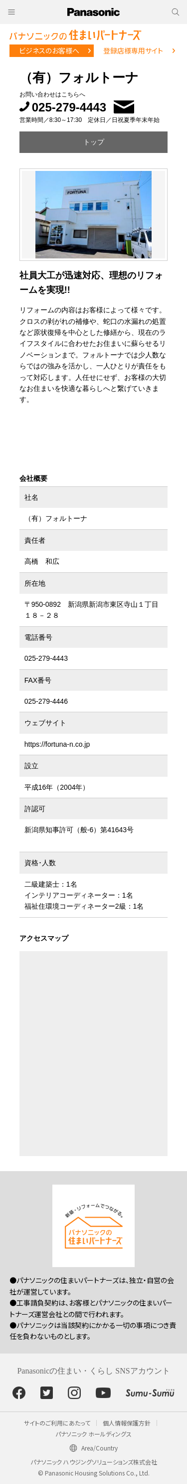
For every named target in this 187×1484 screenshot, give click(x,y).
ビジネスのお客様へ (49, 50)
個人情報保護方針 (127, 1423)
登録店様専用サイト (133, 50)
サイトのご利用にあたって (57, 1423)
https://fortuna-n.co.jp (57, 744)
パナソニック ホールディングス (93, 1434)
